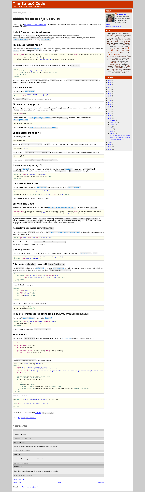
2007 (109, 147)
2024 (109, 87)
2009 (109, 142)
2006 (109, 149)
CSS (109, 38)
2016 (109, 105)
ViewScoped (117, 71)
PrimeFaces (118, 58)
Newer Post (17, 482)
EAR (122, 41)
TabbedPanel (124, 64)
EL (112, 43)
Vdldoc (109, 71)
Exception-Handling (118, 43)
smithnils (16, 466)
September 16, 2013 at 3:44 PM (23, 475)
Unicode (111, 68)
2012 (109, 114)
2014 (109, 109)
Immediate (120, 46)
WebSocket (126, 71)
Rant (128, 58)
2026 (109, 83)
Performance (111, 56)
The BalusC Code (29, 3)
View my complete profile (113, 26)
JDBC (118, 48)
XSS (32, 253)
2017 (109, 103)
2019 (109, 98)
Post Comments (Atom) (30, 487)
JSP (19, 417)
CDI (111, 35)
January (112, 133)
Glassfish (123, 44)
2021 (109, 94)
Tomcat (117, 66)
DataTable (110, 40)
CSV (112, 38)
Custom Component (120, 38)
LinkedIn (108, 24)
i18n (115, 46)
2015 (109, 107)
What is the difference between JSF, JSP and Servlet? (120, 138)
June (111, 129)
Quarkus (124, 58)
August (112, 124)
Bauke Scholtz (121, 14)
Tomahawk (110, 66)
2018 (109, 100)
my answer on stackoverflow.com (35, 25)
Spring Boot (124, 63)
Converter (126, 37)
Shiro (118, 63)
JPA (122, 48)
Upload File (119, 68)
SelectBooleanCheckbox (124, 59)
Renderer (115, 59)
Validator (114, 69)
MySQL (122, 53)
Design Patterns (119, 40)
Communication (119, 35)
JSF (127, 48)
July (111, 127)
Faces (108, 44)
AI (116, 33)
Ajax (119, 33)
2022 (109, 91)
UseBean (126, 67)
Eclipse (127, 41)
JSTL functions (66, 338)
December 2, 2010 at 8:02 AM (22, 438)
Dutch (117, 41)
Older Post (100, 482)
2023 (109, 89)
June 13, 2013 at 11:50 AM (21, 463)
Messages (116, 52)
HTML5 (111, 46)
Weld (112, 72)
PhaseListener (121, 56)
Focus (118, 44)
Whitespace (117, 72)
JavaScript (111, 48)
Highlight (128, 44)
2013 (109, 111)
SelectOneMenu (114, 61)
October (112, 120)
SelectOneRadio (124, 61)
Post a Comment (18, 479)
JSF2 (112, 50)
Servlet (23, 417)
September (113, 122)
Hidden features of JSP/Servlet (36, 19)
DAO (128, 38)
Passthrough (125, 55)
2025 (109, 85)
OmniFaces (115, 54)
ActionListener (111, 33)
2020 (109, 96)
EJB (108, 43)
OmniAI (127, 52)
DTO (112, 41)
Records (109, 59)
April (111, 131)
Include (126, 46)
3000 (109, 80)
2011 (109, 116)
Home (59, 482)
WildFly (124, 72)
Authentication (126, 33)
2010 (109, 118)
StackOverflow (31, 417)
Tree (122, 66)
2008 (109, 145)
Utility (108, 69)
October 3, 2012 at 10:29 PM (22, 450)
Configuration (118, 37)
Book (108, 35)
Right (15, 454)
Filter (113, 44)
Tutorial (127, 66)
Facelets (127, 43)
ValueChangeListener (125, 69)
